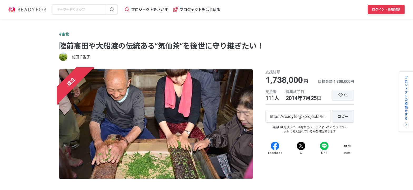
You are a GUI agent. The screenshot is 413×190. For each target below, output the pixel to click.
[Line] (324, 146)
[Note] (347, 146)
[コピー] (343, 116)
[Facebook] (275, 146)
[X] (301, 146)
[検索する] (112, 9)
